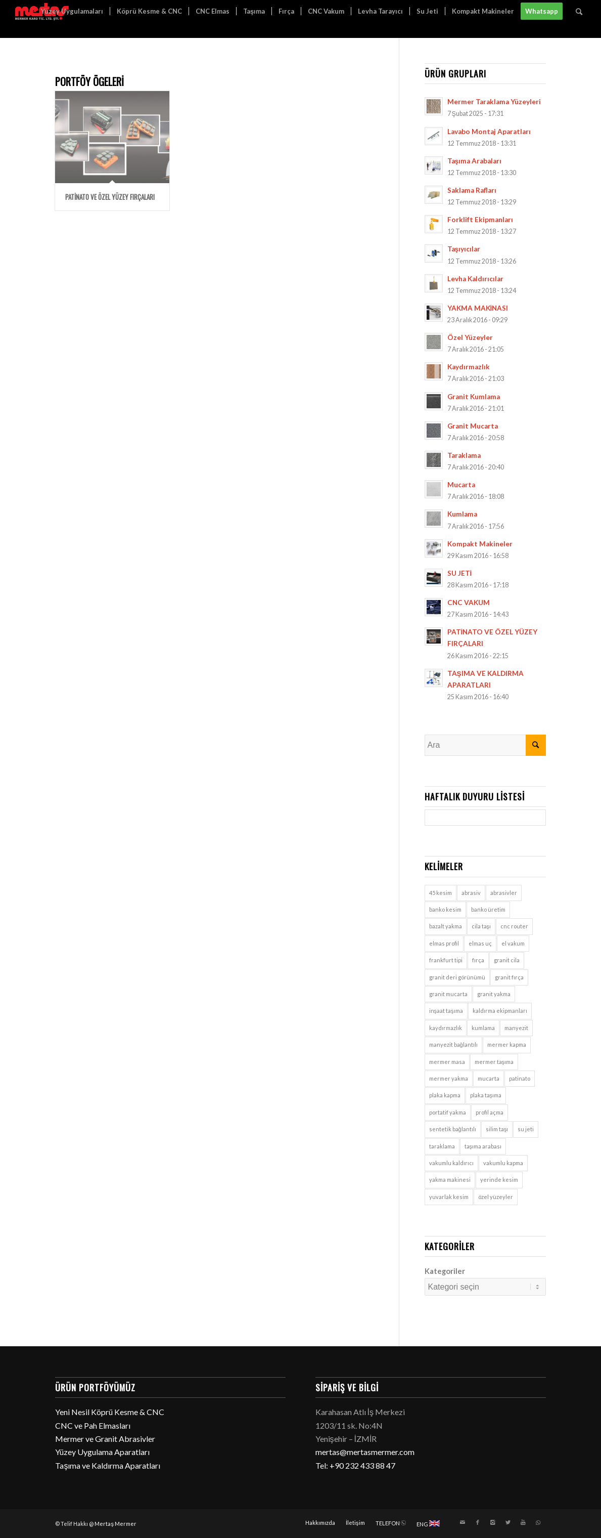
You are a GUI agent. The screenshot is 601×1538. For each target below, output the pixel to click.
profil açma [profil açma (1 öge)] (489, 1112)
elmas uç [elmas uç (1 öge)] (480, 943)
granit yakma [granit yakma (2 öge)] (494, 994)
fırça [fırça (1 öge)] (478, 960)
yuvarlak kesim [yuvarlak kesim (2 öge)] (449, 1196)
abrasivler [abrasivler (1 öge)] (503, 892)
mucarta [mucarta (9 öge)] (488, 1078)
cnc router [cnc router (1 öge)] (514, 926)
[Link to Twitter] (508, 1522)
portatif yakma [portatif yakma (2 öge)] (447, 1112)
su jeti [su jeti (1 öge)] (526, 1129)
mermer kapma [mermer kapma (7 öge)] (506, 1044)
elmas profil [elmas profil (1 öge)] (444, 943)
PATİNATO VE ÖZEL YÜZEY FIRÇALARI (110, 197)
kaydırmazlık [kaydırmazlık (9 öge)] (445, 1027)
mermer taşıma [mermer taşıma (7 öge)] (494, 1061)
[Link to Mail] (462, 1522)
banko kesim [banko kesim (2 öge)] (445, 909)
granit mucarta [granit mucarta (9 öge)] (448, 994)
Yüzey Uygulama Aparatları (102, 1452)
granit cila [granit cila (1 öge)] (507, 960)
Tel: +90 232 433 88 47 (355, 1465)
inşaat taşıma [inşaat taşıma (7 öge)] (446, 1010)
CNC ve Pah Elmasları (92, 1425)
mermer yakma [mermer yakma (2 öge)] (448, 1078)
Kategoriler (445, 1270)
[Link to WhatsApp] (538, 1522)
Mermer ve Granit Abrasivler (105, 1438)
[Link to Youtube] (523, 1522)
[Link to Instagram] (492, 1522)
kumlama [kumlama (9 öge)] (483, 1027)
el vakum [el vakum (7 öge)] (513, 943)
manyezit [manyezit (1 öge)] (516, 1027)
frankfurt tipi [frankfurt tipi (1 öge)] (446, 960)
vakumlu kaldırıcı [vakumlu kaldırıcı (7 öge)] (451, 1163)
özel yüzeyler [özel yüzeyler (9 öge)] (495, 1196)
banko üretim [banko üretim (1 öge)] (488, 909)
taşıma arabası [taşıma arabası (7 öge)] (483, 1146)
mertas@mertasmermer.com (364, 1452)
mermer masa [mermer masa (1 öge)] (447, 1061)
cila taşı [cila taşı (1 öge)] (481, 926)
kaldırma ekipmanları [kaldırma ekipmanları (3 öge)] (500, 1010)
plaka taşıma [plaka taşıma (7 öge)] (486, 1095)
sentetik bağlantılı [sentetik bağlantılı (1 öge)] (452, 1129)
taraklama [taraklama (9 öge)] (442, 1146)
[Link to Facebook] (477, 1522)
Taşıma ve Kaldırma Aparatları (107, 1465)
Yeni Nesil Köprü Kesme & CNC (109, 1412)
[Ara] (579, 11)
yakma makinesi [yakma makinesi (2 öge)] (450, 1179)
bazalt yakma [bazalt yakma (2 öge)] (445, 926)
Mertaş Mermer (115, 1523)
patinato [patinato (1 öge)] (519, 1078)
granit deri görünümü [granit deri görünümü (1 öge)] (457, 977)
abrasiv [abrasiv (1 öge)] (471, 892)
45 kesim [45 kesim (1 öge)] (440, 892)
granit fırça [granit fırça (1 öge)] (509, 977)
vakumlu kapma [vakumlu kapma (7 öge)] (503, 1163)
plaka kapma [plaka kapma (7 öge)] (444, 1095)
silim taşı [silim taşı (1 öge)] (497, 1129)
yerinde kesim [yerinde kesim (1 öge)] (499, 1179)
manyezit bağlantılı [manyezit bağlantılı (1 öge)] (453, 1044)
